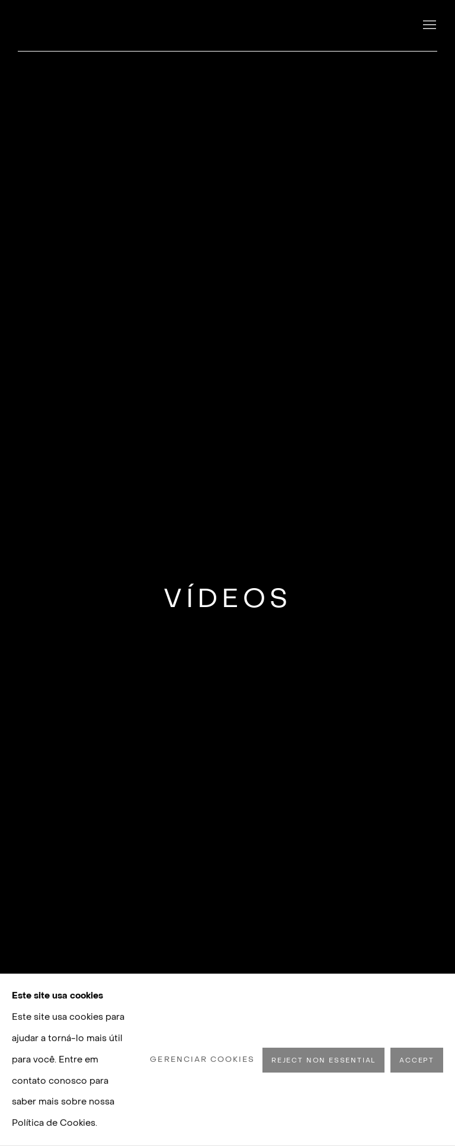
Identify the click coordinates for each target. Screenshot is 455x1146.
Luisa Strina (101, 25)
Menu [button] (428, 25)
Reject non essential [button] (323, 1059)
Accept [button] (416, 1059)
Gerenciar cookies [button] (202, 1059)
